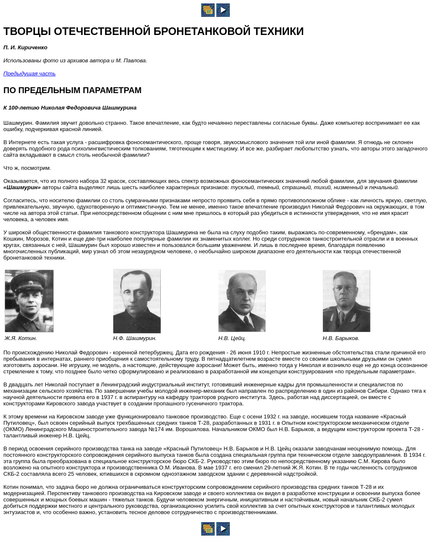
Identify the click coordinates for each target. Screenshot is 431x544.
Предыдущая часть (29, 73)
